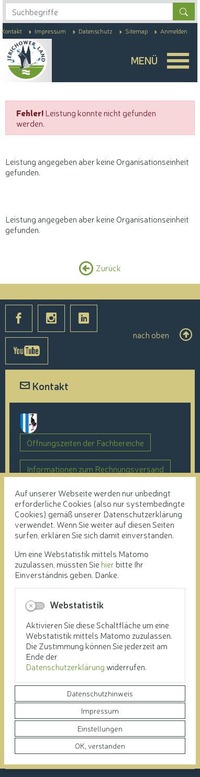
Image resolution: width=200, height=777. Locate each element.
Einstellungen (100, 728)
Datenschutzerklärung (66, 666)
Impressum (100, 710)
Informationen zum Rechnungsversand (95, 468)
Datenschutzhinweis (100, 693)
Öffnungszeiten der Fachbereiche (85, 442)
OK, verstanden (100, 745)
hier (107, 564)
